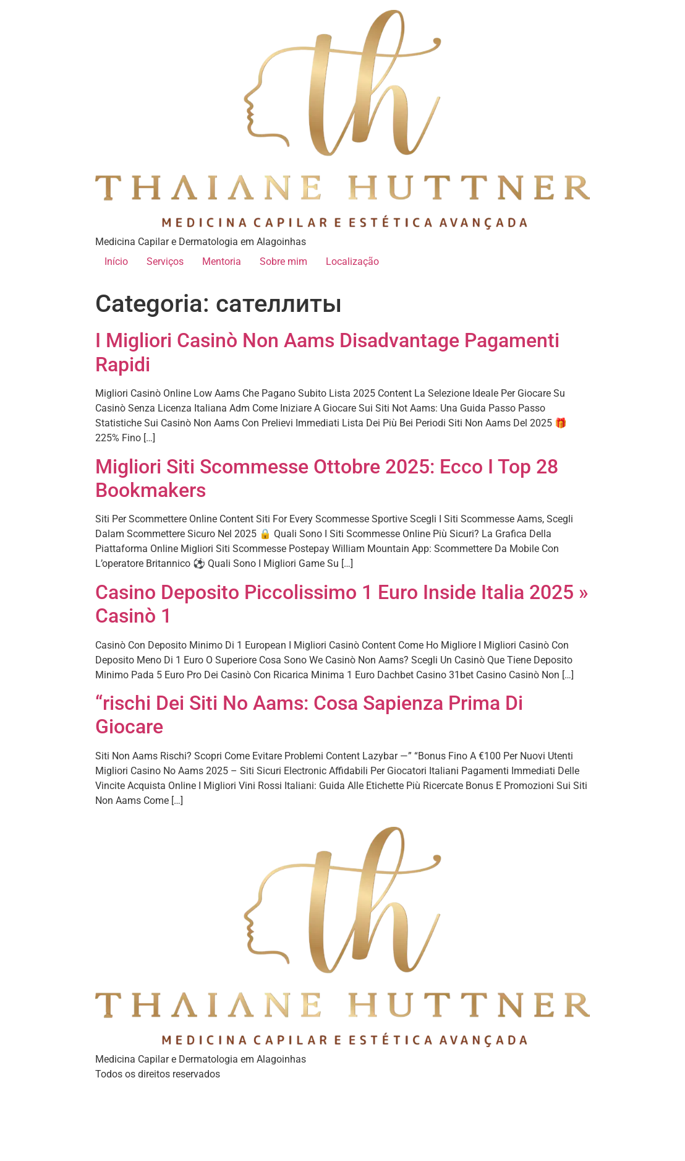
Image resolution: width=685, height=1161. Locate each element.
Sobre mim (283, 261)
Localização (352, 261)
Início (116, 261)
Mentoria (221, 261)
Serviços (165, 261)
